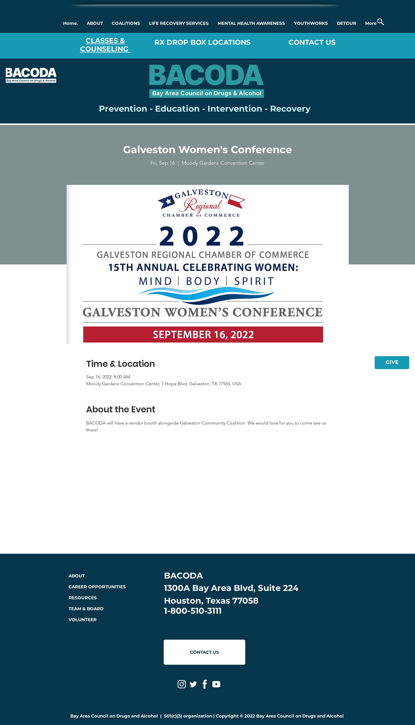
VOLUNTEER (83, 619)
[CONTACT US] (204, 652)
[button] (94, 23)
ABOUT (77, 576)
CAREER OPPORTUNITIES (97, 586)
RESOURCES (83, 597)
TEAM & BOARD (86, 608)
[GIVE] (392, 362)
